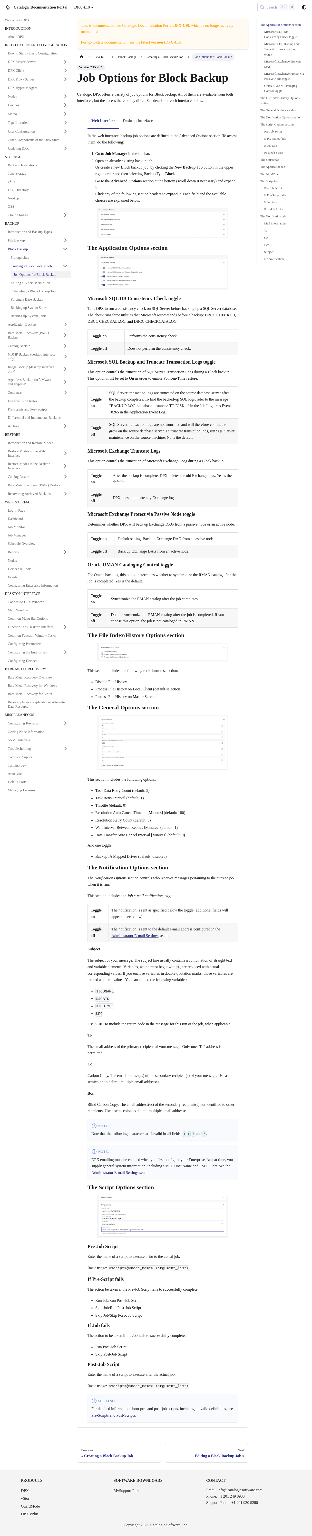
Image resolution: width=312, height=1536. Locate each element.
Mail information (275, 223)
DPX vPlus (30, 1514)
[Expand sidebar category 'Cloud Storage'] (65, 215)
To (265, 230)
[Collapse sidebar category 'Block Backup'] (65, 249)
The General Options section (278, 110)
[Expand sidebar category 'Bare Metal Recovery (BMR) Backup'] (65, 335)
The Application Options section (280, 25)
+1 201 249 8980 (231, 1496)
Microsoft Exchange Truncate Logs (282, 64)
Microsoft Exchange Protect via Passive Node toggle (284, 76)
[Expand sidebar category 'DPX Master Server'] (65, 62)
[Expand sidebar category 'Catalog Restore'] (65, 477)
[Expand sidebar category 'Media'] (65, 114)
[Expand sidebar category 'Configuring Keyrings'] (65, 723)
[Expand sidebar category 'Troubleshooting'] (65, 748)
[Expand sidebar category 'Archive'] (65, 426)
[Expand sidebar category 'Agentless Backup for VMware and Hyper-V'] (65, 382)
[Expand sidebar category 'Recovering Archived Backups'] (65, 494)
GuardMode (30, 1506)
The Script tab (269, 181)
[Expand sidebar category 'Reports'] (65, 552)
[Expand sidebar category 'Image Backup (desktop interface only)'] (65, 369)
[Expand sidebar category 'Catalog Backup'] (65, 346)
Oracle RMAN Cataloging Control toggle (280, 88)
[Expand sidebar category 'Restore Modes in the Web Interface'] (65, 453)
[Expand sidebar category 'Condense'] (65, 392)
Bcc (266, 245)
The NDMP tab (269, 174)
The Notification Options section (280, 117)
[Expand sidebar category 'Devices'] (65, 105)
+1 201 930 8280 (244, 1502)
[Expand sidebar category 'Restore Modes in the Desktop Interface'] (65, 466)
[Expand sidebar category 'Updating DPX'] (65, 148)
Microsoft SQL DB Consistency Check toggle (280, 34)
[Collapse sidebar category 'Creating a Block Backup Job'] (65, 266)
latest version (152, 42)
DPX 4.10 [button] (82, 7)
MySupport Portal (128, 1491)
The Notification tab (273, 216)
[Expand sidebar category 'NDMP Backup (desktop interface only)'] (65, 356)
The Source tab (269, 159)
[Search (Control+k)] (277, 7)
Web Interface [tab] (103, 121)
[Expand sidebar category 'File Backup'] (65, 240)
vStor (25, 1498)
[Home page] (81, 57)
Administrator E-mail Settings (134, 936)
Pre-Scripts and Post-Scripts (113, 1415)
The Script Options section (277, 124)
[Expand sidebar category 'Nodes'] (65, 96)
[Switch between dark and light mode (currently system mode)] (304, 7)
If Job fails (271, 145)
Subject (268, 252)
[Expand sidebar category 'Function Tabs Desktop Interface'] (65, 627)
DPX (25, 1491)
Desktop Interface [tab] (138, 121)
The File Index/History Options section (280, 100)
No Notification (274, 259)
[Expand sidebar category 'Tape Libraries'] (65, 122)
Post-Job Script (273, 152)
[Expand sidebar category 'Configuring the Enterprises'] (65, 652)
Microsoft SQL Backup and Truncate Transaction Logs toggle (281, 49)
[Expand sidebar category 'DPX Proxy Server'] (65, 79)
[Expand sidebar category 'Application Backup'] (65, 324)
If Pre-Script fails (275, 138)
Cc (266, 238)
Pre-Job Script (273, 131)
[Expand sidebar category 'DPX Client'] (65, 70)
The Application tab (272, 167)
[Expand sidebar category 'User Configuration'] (65, 131)
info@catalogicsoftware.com (240, 1490)
